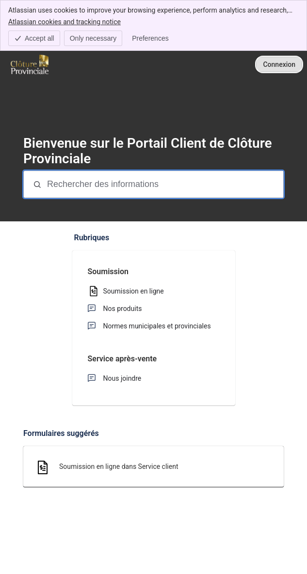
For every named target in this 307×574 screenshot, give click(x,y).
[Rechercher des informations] (164, 184)
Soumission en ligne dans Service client (118, 466)
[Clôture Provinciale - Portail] (29, 64)
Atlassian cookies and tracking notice (64, 21)
